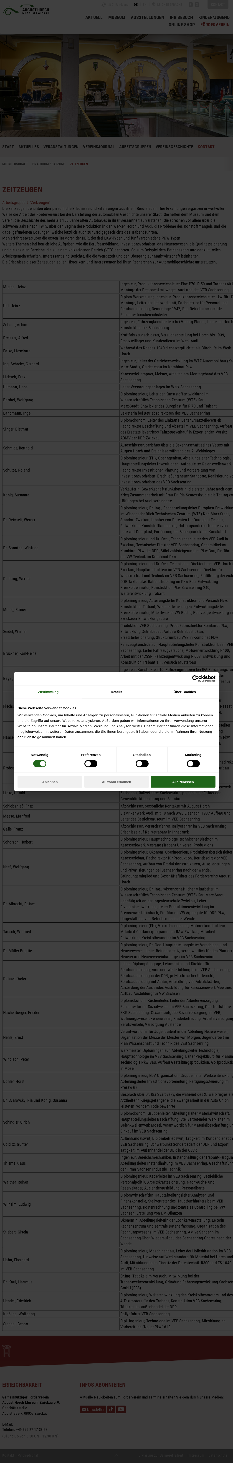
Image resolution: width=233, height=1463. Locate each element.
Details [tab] (116, 692)
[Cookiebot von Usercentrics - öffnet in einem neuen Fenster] (195, 678)
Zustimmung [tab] (48, 692)
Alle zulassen (183, 782)
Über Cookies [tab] (185, 692)
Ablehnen (50, 782)
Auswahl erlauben (116, 782)
